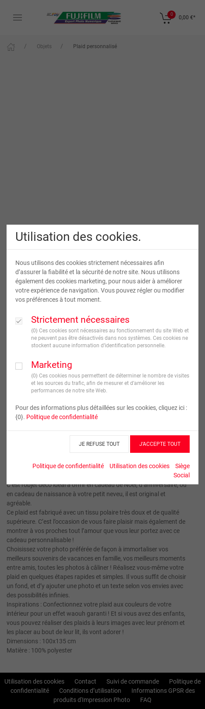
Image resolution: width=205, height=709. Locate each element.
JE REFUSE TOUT (99, 444)
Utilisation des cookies (140, 465)
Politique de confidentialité (62, 416)
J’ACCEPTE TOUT (159, 444)
